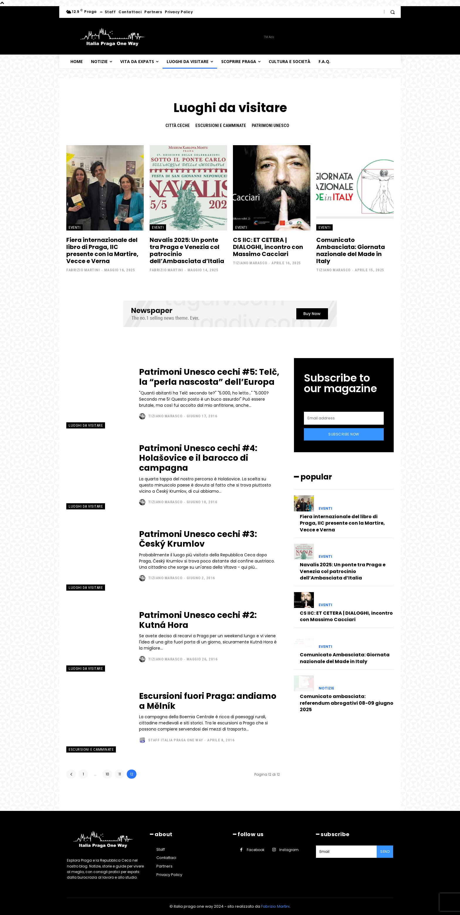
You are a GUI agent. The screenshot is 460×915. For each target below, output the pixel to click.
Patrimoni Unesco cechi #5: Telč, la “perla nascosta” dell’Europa (209, 377)
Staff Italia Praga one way (175, 740)
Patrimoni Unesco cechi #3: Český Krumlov (198, 539)
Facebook (255, 849)
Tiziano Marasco (250, 263)
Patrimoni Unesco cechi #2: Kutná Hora (198, 620)
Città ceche (177, 125)
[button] (392, 12)
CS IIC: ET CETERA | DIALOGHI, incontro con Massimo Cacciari (268, 247)
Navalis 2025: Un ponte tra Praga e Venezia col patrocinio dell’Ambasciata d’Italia (187, 250)
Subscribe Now (343, 434)
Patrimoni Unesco (270, 125)
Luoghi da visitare (86, 425)
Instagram (289, 849)
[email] (344, 418)
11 (120, 774)
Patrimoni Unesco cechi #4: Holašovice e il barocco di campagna (198, 458)
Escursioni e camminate (220, 125)
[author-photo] (143, 416)
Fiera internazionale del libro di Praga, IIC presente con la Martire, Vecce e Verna (102, 250)
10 (107, 774)
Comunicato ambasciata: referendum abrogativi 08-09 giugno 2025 (346, 703)
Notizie (326, 688)
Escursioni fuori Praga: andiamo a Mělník (207, 701)
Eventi (74, 227)
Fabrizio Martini (83, 270)
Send (385, 851)
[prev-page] (71, 774)
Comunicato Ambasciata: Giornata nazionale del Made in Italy (350, 250)
